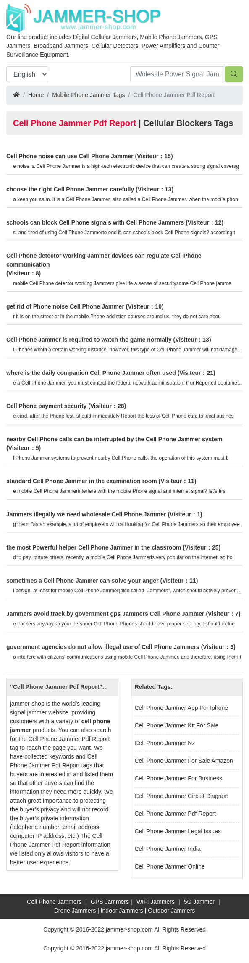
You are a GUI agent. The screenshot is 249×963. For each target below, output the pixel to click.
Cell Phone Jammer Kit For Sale (177, 725)
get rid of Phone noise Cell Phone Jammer (65, 306)
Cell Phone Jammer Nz (165, 743)
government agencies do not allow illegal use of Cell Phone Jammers (102, 647)
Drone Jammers (75, 910)
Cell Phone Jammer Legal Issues (178, 831)
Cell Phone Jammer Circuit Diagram (181, 796)
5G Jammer (199, 901)
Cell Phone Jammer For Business (179, 778)
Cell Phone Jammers (54, 901)
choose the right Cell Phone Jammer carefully (70, 189)
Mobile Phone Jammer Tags (88, 95)
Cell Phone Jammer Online (170, 866)
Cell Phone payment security (46, 406)
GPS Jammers (110, 901)
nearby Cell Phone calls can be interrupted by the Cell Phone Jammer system (114, 439)
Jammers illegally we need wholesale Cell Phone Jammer (86, 514)
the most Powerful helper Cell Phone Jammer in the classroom (93, 547)
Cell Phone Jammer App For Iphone (181, 707)
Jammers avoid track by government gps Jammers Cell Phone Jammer (105, 613)
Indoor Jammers (122, 910)
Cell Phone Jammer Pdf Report (175, 813)
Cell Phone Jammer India (168, 848)
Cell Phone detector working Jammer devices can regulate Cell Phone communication (103, 260)
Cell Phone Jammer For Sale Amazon (184, 760)
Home (36, 95)
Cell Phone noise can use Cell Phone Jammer (70, 156)
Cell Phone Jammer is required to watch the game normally (89, 339)
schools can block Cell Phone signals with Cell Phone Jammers (95, 222)
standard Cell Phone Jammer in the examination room (81, 481)
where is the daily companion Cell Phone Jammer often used (91, 372)
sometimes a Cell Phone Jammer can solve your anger (82, 580)
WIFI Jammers (155, 901)
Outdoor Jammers (171, 910)
